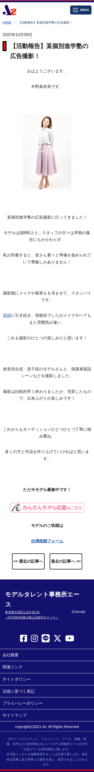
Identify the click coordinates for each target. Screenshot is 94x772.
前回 (7, 315)
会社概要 (11, 655)
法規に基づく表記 (19, 691)
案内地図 (78, 611)
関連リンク (13, 667)
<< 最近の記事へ (28, 561)
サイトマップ (15, 715)
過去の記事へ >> (66, 561)
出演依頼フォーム (47, 541)
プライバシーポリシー (23, 703)
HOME (7, 22)
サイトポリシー (17, 679)
